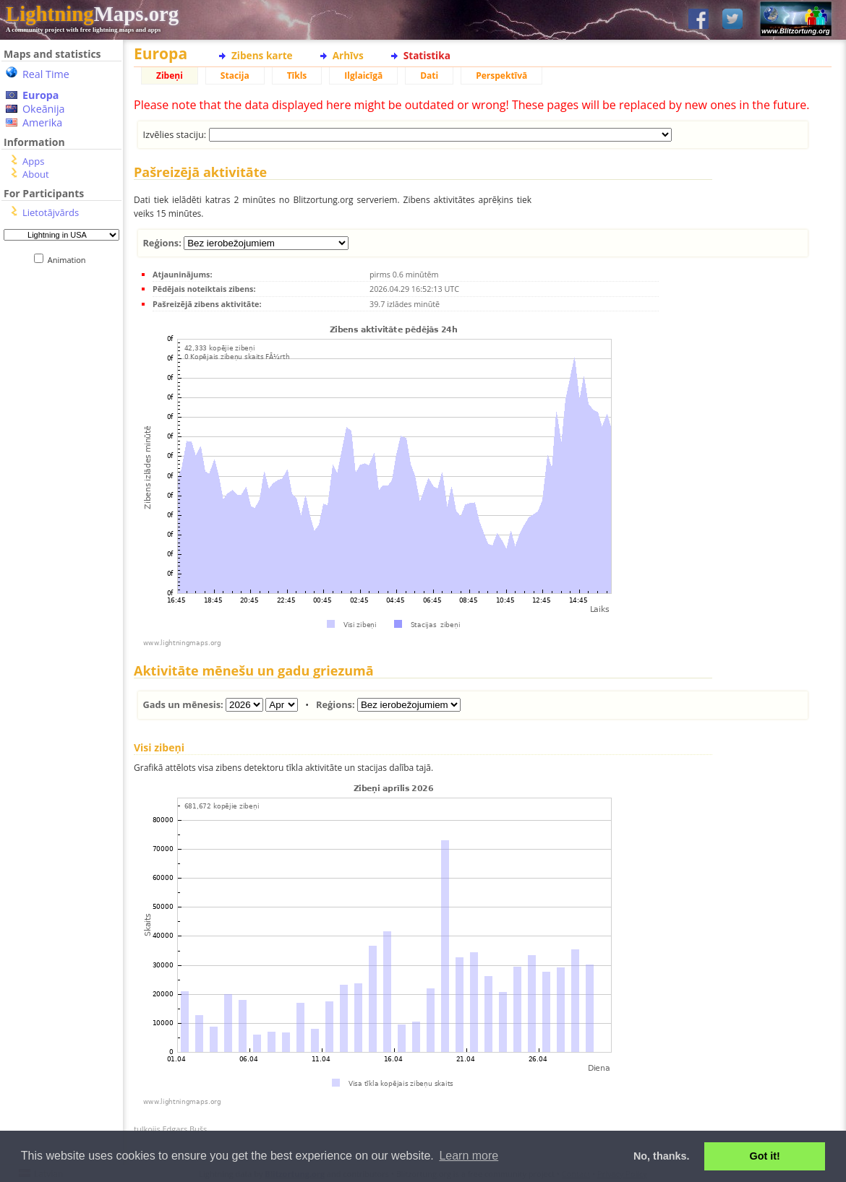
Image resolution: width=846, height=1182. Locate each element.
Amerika (42, 122)
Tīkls (297, 75)
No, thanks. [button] (661, 1156)
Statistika (426, 55)
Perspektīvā (501, 75)
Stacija (235, 75)
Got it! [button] (765, 1156)
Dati (429, 75)
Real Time (45, 74)
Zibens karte (262, 55)
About (35, 174)
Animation (70, 259)
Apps (33, 161)
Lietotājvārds (50, 212)
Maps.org (92, 13)
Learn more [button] (468, 1155)
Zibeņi (169, 75)
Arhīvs (348, 55)
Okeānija (43, 109)
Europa (40, 95)
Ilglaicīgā (363, 75)
